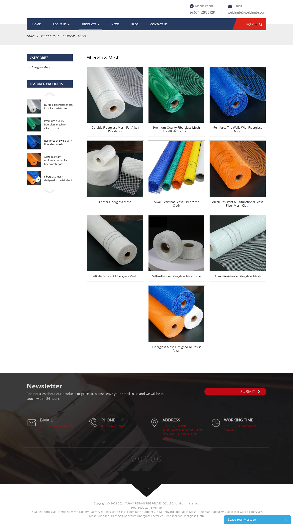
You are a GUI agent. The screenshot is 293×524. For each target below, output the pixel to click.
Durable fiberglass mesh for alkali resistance (58, 106)
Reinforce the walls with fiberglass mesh (58, 142)
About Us (61, 24)
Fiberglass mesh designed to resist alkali (58, 178)
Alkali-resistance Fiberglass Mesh (238, 276)
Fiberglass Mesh (73, 36)
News (115, 24)
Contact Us (158, 24)
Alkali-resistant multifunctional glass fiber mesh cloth (56, 160)
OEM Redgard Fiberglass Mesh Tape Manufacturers (190, 512)
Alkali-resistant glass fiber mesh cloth (176, 203)
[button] (50, 94)
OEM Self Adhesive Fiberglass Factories (137, 516)
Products (90, 24)
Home (36, 24)
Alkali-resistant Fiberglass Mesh (115, 276)
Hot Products (139, 507)
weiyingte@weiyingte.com (247, 12)
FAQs (134, 24)
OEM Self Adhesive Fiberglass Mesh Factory (60, 512)
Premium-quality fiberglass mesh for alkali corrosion (55, 124)
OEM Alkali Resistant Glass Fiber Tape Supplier (122, 512)
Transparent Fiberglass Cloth (184, 516)
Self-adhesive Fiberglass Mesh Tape (176, 276)
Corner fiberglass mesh (115, 202)
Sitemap (156, 507)
